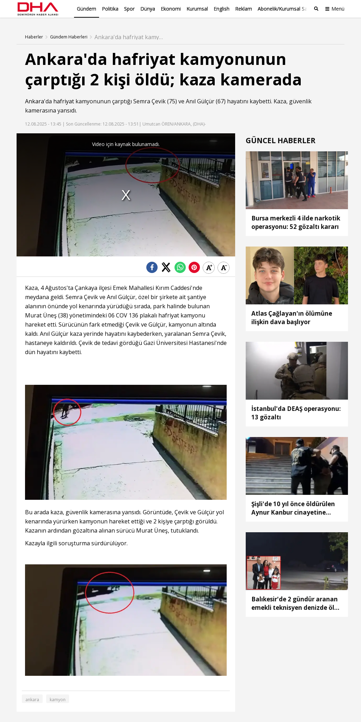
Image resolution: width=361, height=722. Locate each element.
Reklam (243, 8)
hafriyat (63, 101)
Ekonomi (171, 8)
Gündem (86, 8)
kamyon (58, 699)
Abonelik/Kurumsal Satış (285, 8)
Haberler (34, 37)
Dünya (147, 8)
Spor (129, 8)
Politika (110, 8)
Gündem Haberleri (68, 37)
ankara (32, 699)
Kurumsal (197, 8)
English (222, 8)
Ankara (34, 101)
